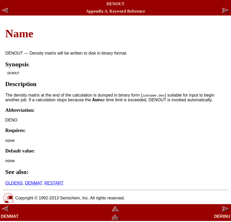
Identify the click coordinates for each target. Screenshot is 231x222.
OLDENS (14, 184)
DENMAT (33, 184)
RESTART (53, 184)
